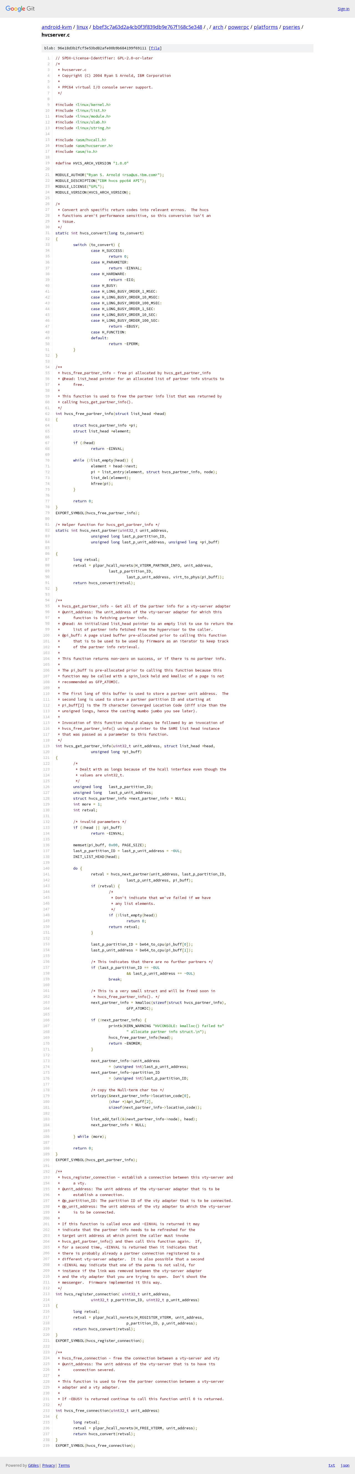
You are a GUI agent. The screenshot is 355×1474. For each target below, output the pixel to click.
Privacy (48, 1465)
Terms (64, 1465)
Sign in (343, 8)
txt (331, 1465)
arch (218, 27)
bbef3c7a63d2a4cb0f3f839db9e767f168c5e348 (147, 27)
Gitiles (33, 1465)
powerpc (238, 27)
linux (82, 27)
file (155, 48)
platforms (266, 27)
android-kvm (57, 27)
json (345, 1465)
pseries (291, 27)
